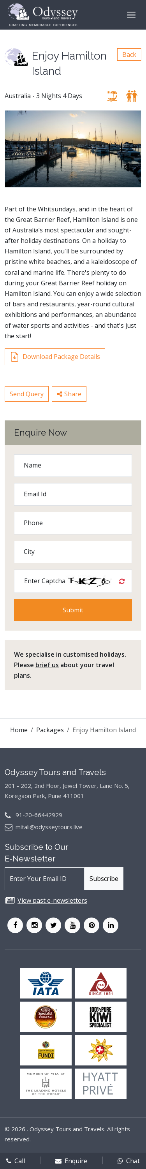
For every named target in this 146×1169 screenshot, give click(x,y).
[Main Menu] (131, 15)
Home (19, 730)
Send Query (27, 394)
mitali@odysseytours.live (49, 827)
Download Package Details (55, 357)
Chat (129, 1161)
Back (129, 54)
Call (15, 1161)
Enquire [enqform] (71, 1161)
